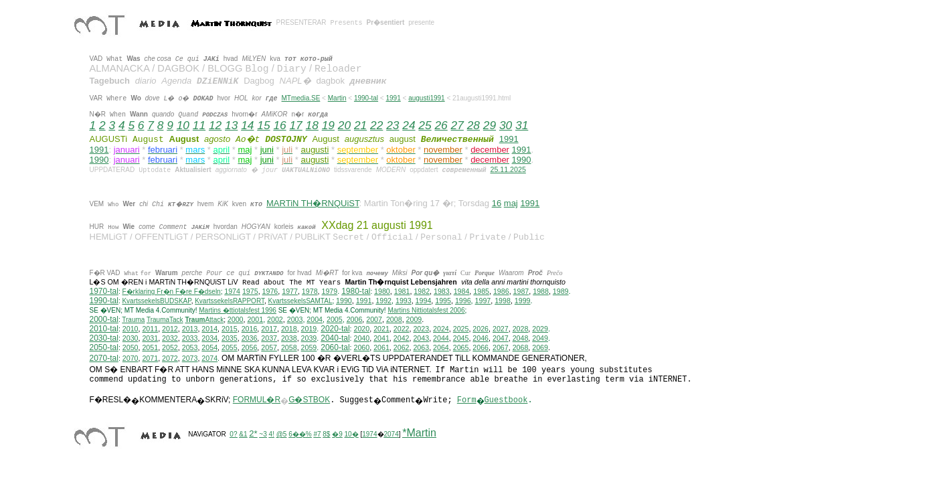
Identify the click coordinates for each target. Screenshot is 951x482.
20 (344, 125)
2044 (441, 338)
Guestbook (506, 400)
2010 (130, 329)
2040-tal (335, 338)
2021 (381, 329)
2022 (402, 329)
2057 (269, 347)
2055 (230, 347)
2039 (309, 338)
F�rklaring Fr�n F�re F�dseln (171, 291)
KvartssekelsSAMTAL (300, 301)
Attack (204, 319)
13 (231, 125)
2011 (150, 329)
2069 (540, 347)
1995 (443, 301)
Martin (337, 98)
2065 (461, 347)
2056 (250, 347)
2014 (209, 329)
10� (352, 434)
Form (467, 400)
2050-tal (104, 347)
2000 (236, 319)
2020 (362, 329)
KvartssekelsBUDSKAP (156, 301)
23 (392, 125)
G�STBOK (309, 399)
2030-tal (104, 338)
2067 (501, 347)
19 (328, 125)
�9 (337, 434)
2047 (501, 338)
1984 (462, 291)
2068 (521, 347)
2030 (130, 338)
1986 (501, 291)
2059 (309, 347)
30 (505, 125)
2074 (209, 358)
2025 (461, 329)
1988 (541, 291)
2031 (150, 338)
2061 (381, 347)
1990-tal (366, 98)
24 (408, 125)
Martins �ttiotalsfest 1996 (237, 310)
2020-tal (335, 328)
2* (253, 433)
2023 (421, 329)
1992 (383, 301)
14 (247, 125)
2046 (480, 338)
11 (199, 125)
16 (279, 125)
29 (489, 125)
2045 (461, 338)
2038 (289, 338)
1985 (481, 291)
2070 (130, 358)
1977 (290, 291)
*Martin (419, 432)
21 (360, 125)
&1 (243, 434)
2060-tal (335, 347)
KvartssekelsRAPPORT (229, 301)
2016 (250, 329)
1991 (392, 98)
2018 (289, 329)
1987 (521, 291)
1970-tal (104, 291)
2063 (421, 347)
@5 (281, 434)
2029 (540, 329)
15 (263, 125)
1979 (330, 291)
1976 (270, 291)
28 (473, 125)
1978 (310, 291)
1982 (422, 291)
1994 (424, 301)
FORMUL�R (256, 399)
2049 (540, 338)
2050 (130, 347)
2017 (269, 329)
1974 (232, 291)
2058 (289, 347)
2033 (190, 338)
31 (521, 125)
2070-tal (104, 358)
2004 (315, 319)
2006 (355, 319)
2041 (381, 338)
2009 (414, 319)
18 (312, 125)
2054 (209, 347)
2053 (190, 347)
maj (511, 203)
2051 (150, 347)
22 (376, 125)
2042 (402, 338)
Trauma (133, 319)
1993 (404, 301)
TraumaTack (165, 319)
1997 (483, 301)
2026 (480, 329)
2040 (362, 338)
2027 (501, 329)
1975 (250, 291)
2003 (295, 319)
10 (183, 125)
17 (295, 125)
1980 (382, 291)
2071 (150, 358)
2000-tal (104, 319)
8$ (326, 434)
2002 (275, 319)
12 (215, 125)
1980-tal (355, 291)
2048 (521, 338)
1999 (523, 301)
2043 (421, 338)
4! (271, 434)
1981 (402, 291)
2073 (190, 358)
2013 (190, 329)
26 (440, 125)
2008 (394, 319)
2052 (170, 347)
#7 (317, 434)
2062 (402, 347)
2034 (209, 338)
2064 (441, 347)
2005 (335, 319)
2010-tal (104, 328)
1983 (442, 291)
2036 (250, 338)
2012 (170, 329)
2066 (480, 347)
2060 (362, 347)
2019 (309, 329)
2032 (170, 338)
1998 (503, 301)
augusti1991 (426, 98)
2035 (230, 338)
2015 (230, 329)
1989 (561, 291)
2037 (269, 338)
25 (424, 125)
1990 (99, 160)
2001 (255, 319)
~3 (262, 434)
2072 (170, 358)
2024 (441, 329)
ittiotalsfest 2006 (425, 310)
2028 (521, 329)
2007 (374, 319)
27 (457, 125)
